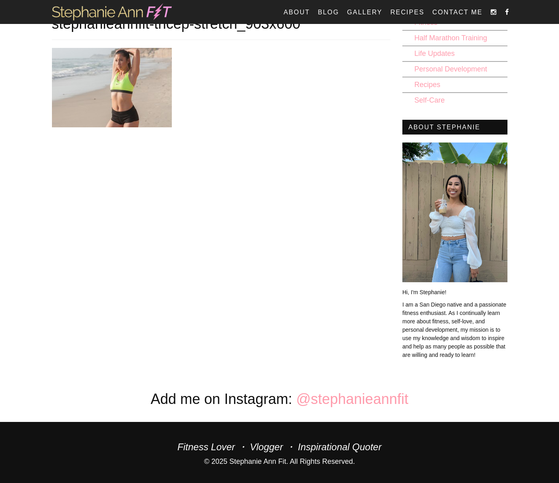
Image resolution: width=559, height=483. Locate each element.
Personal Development (450, 69)
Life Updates (434, 53)
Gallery (364, 12)
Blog (328, 12)
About (297, 12)
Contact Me (457, 12)
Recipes (407, 12)
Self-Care (429, 100)
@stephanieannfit (352, 399)
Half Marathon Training (450, 38)
